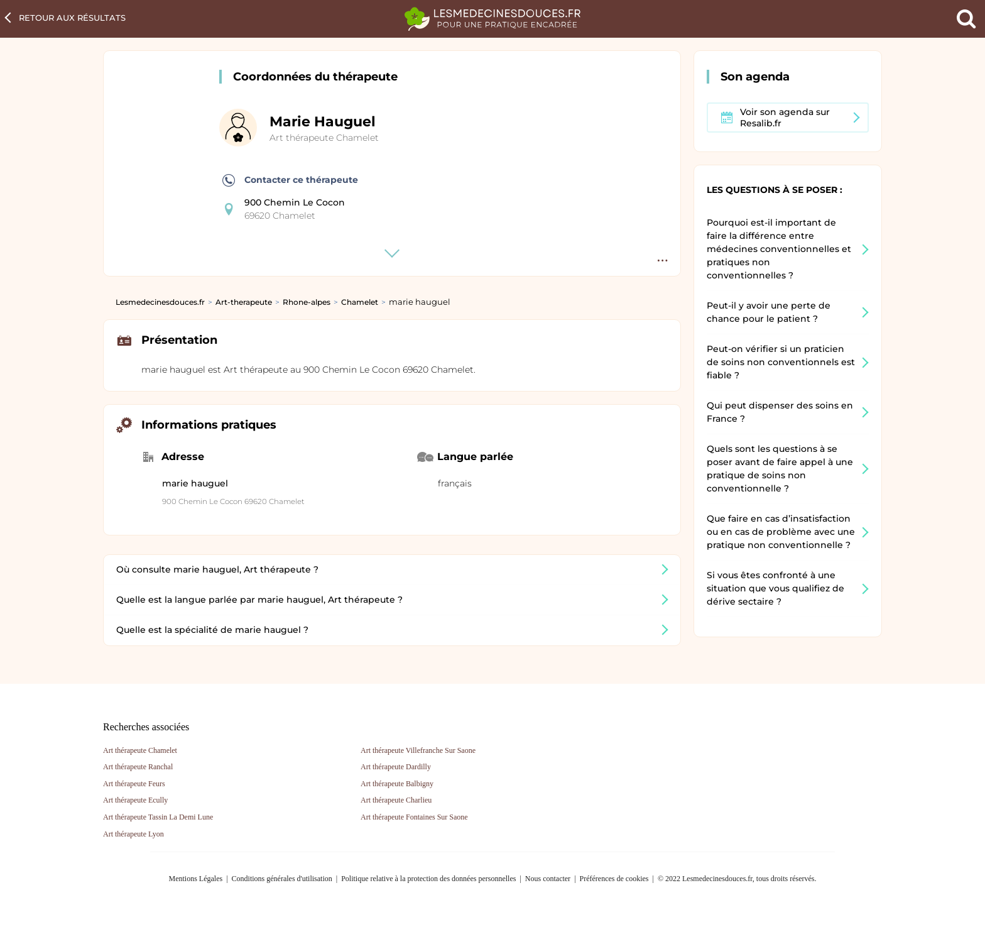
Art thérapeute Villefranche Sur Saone (418, 750)
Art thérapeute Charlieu (396, 800)
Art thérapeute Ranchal (138, 766)
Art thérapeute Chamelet (324, 137)
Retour (72, 18)
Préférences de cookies (614, 878)
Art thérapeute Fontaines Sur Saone (414, 817)
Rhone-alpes (306, 302)
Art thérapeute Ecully (135, 800)
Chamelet (359, 302)
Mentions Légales (196, 878)
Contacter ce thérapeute (290, 180)
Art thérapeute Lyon (133, 834)
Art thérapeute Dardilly (396, 766)
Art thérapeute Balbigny (397, 783)
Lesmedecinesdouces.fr (160, 302)
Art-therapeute (243, 302)
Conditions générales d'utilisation (282, 878)
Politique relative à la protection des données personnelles (428, 878)
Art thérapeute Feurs (134, 783)
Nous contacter (547, 878)
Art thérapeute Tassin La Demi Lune (158, 817)
